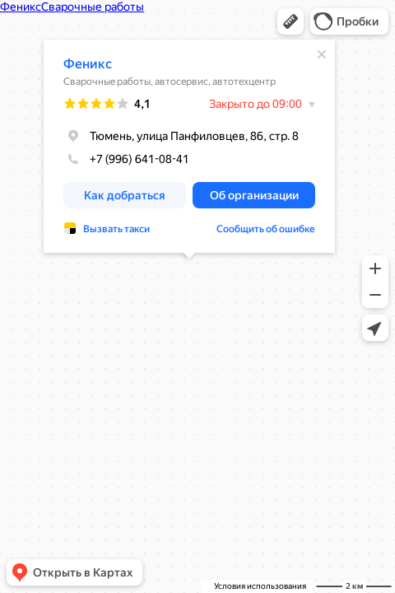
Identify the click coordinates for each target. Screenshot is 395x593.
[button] (290, 21)
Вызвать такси (116, 229)
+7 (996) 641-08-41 (126, 159)
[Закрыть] (321, 54)
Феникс (87, 64)
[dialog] (189, 146)
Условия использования (260, 586)
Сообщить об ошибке (265, 229)
